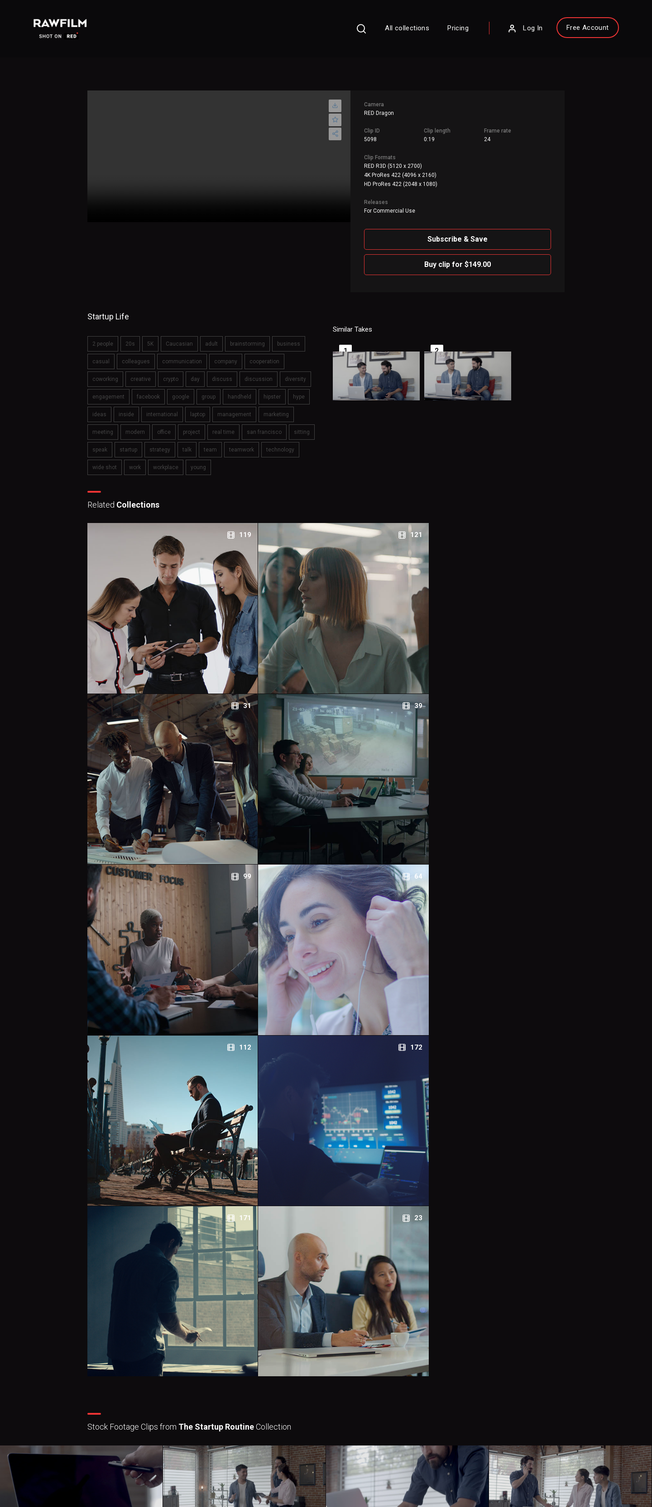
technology (177, 461)
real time (111, 443)
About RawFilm (371, 1342)
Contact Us (365, 1356)
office (255, 426)
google (221, 390)
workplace (276, 461)
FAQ (243, 1342)
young (107, 478)
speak (217, 443)
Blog (356, 1370)
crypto (178, 373)
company (233, 355)
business (296, 337)
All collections (374, 33)
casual (108, 355)
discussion (266, 373)
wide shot (215, 461)
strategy (277, 443)
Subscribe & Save (497, 234)
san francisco (151, 443)
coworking (113, 373)
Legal (244, 1370)
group (250, 390)
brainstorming (255, 337)
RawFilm (93, 1485)
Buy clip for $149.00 (497, 259)
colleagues (143, 355)
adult (219, 337)
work (245, 461)
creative (148, 373)
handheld (280, 390)
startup (245, 443)
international (223, 408)
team (106, 461)
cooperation (272, 355)
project (283, 426)
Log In (492, 33)
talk (304, 443)
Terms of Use (117, 1471)
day (202, 373)
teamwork (137, 461)
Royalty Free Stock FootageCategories (276, 1393)
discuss (230, 373)
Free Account (554, 33)
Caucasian (187, 337)
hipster (108, 408)
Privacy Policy (64, 1471)
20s (138, 337)
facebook (189, 390)
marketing (159, 426)
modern (226, 426)
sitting (189, 443)
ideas (160, 408)
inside (187, 408)
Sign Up (185, 1383)
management (117, 426)
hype (135, 408)
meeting (194, 426)
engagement (150, 390)
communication (190, 355)
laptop (258, 408)
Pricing (425, 33)
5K (158, 337)
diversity (110, 390)
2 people (110, 337)
